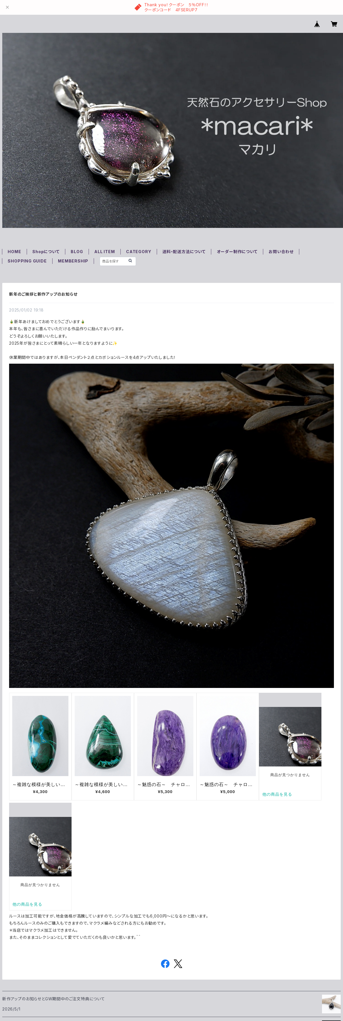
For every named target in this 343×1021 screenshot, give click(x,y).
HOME (14, 251)
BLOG (77, 251)
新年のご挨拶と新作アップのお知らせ (43, 294)
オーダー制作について (237, 251)
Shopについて (45, 251)
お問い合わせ (281, 251)
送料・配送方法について (184, 251)
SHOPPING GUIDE (27, 261)
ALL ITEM (104, 251)
